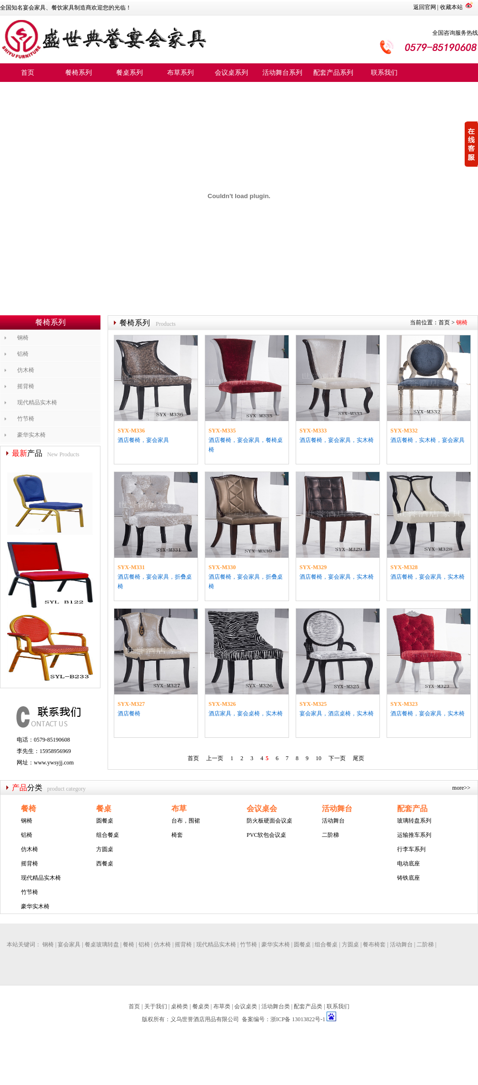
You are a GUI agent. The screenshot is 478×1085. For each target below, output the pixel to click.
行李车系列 (411, 849)
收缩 (471, 145)
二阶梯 (330, 835)
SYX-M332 (404, 430)
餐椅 (28, 808)
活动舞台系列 (282, 72)
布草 (179, 808)
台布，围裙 (185, 820)
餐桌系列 (129, 72)
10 (318, 758)
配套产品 (412, 808)
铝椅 (23, 354)
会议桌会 (262, 808)
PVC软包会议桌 (266, 835)
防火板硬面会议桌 (269, 820)
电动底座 (408, 863)
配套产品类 (308, 1006)
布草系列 (180, 72)
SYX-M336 (131, 430)
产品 (19, 788)
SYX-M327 (131, 704)
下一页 (337, 758)
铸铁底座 (408, 877)
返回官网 (424, 7)
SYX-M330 (222, 567)
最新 (19, 453)
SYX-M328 (404, 567)
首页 (27, 72)
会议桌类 (245, 1006)
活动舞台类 (275, 1006)
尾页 (358, 758)
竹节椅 (25, 418)
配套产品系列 (333, 72)
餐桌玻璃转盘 (102, 944)
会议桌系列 (231, 72)
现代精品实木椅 (37, 402)
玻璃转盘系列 (414, 820)
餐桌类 (200, 1006)
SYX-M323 (404, 704)
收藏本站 (451, 7)
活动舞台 (337, 808)
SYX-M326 (222, 704)
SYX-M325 (313, 704)
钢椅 (23, 337)
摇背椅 (25, 386)
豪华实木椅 (31, 435)
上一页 (214, 758)
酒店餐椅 (129, 713)
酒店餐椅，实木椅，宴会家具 (427, 440)
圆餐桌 (104, 820)
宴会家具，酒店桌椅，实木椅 (336, 713)
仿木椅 (25, 370)
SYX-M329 (313, 567)
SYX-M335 (222, 430)
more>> (461, 787)
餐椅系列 (78, 72)
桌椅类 (179, 1006)
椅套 (177, 835)
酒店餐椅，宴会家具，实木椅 (336, 440)
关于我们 (155, 1006)
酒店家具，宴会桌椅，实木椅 (246, 713)
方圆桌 (104, 849)
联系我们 (384, 72)
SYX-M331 (131, 567)
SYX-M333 (313, 430)
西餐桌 (104, 863)
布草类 (221, 1006)
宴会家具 (69, 944)
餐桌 (103, 808)
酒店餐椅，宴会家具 (143, 440)
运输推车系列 (414, 835)
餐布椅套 (374, 944)
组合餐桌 (107, 835)
